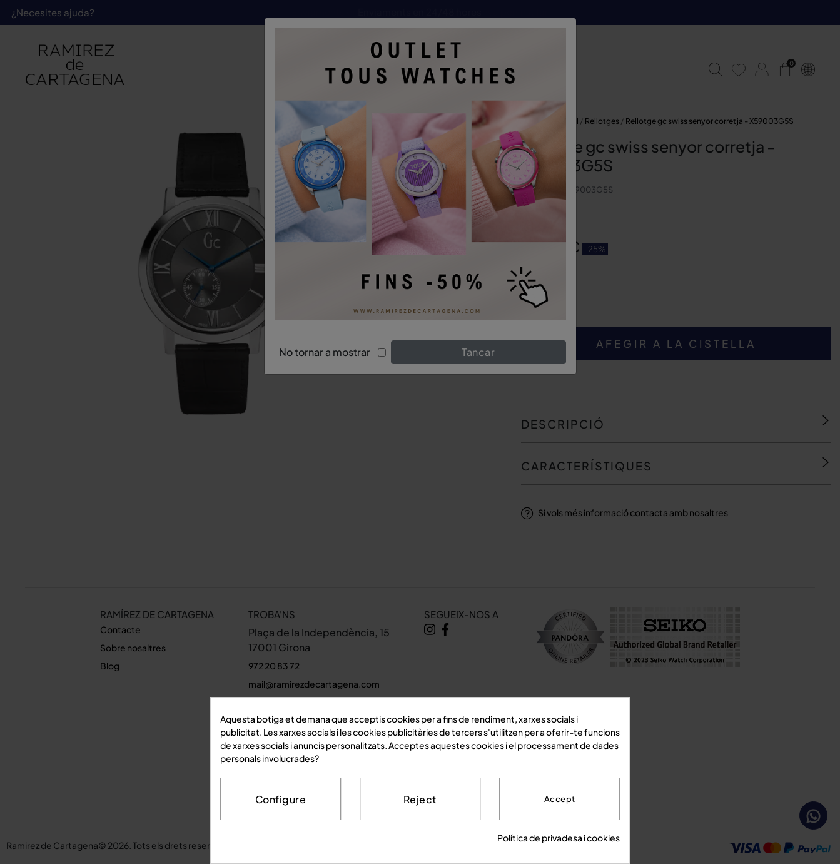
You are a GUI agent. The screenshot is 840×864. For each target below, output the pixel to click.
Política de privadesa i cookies (558, 837)
